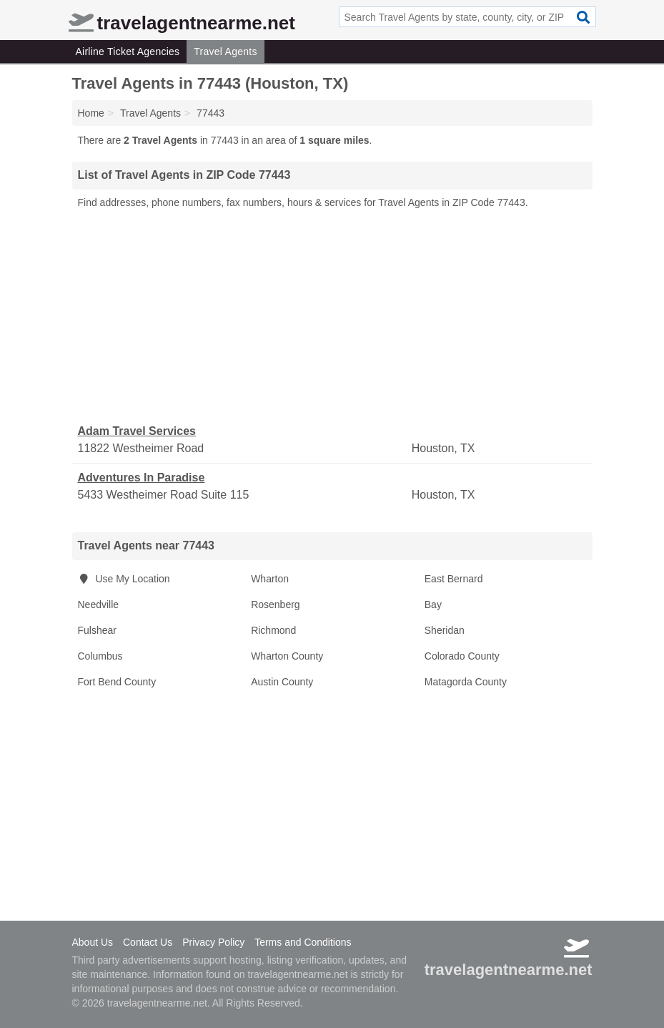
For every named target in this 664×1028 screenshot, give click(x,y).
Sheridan (445, 630)
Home (91, 113)
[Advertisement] (332, 317)
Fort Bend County (117, 681)
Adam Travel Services (137, 431)
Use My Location (124, 578)
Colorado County (462, 656)
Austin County (282, 681)
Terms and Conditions (302, 942)
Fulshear (97, 630)
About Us (93, 942)
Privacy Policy (213, 942)
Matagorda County (466, 681)
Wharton (270, 578)
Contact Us (147, 942)
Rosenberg (275, 604)
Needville (98, 604)
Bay (433, 604)
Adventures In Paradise (141, 477)
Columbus (100, 656)
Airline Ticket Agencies (128, 51)
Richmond (273, 630)
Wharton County (287, 656)
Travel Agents (225, 51)
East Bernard (454, 578)
